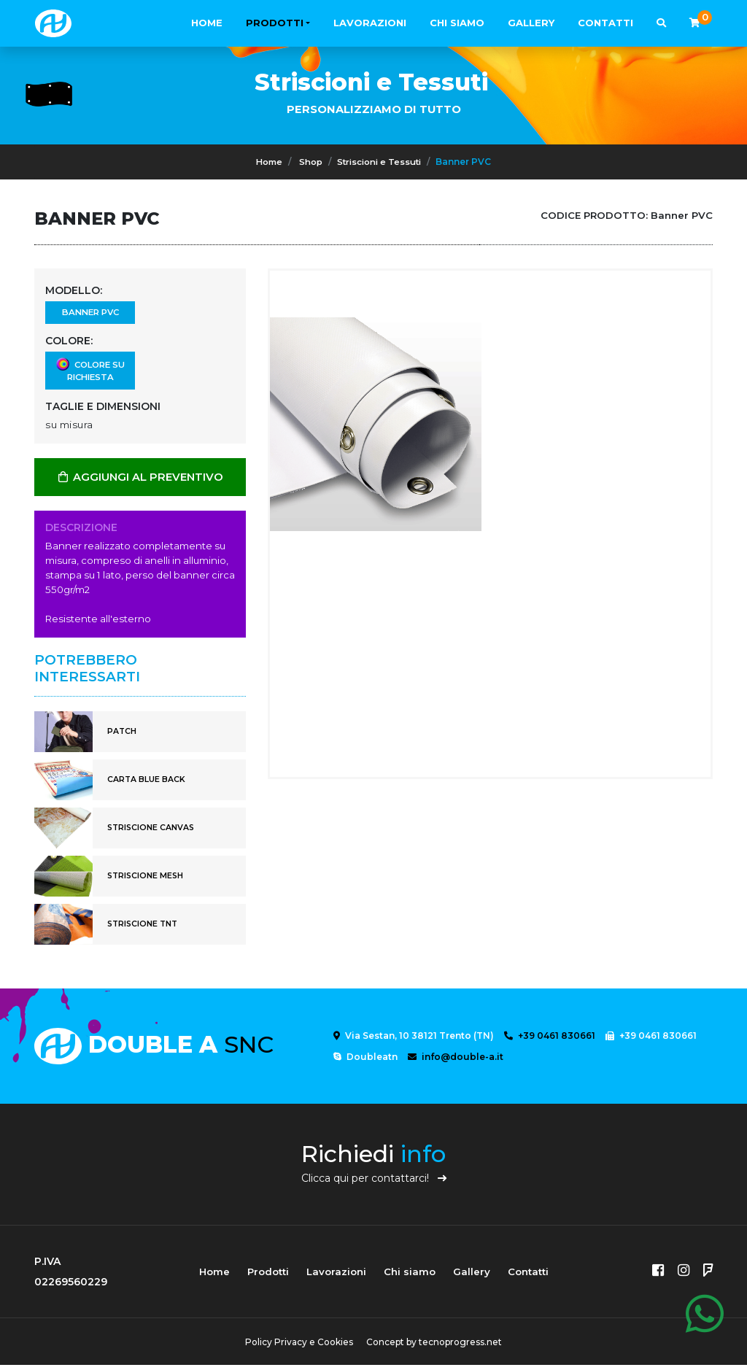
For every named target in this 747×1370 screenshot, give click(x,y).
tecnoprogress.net (462, 1347)
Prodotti (274, 22)
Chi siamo (457, 22)
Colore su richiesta (90, 373)
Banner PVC (89, 314)
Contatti (605, 22)
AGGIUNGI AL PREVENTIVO (140, 481)
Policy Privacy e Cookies (297, 1347)
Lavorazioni (369, 22)
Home (206, 22)
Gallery (531, 22)
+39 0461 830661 (549, 1040)
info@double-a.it (455, 1061)
